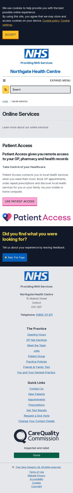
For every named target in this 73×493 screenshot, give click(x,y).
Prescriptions (36, 404)
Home (5, 101)
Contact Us (36, 388)
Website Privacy (36, 475)
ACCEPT (10, 34)
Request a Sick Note (36, 415)
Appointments (36, 399)
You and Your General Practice (36, 372)
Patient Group (36, 356)
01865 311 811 (44, 314)
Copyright (36, 486)
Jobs (37, 350)
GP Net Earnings (36, 340)
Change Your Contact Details (36, 421)
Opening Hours (36, 334)
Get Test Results (36, 410)
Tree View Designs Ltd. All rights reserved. (38, 467)
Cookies (36, 482)
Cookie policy (50, 20)
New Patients (36, 394)
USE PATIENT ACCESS (19, 201)
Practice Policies (36, 361)
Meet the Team (36, 345)
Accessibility (36, 479)
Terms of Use (36, 471)
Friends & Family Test (36, 367)
